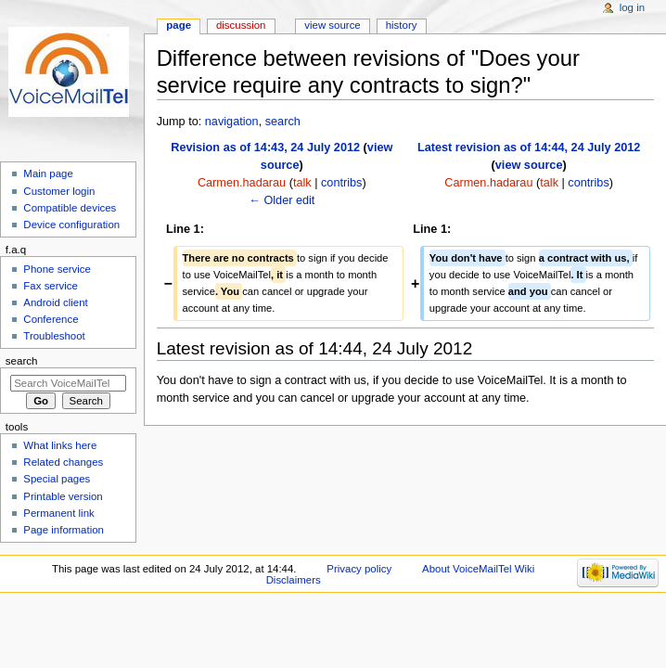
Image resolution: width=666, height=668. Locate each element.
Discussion (240, 25)
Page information (63, 529)
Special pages (56, 478)
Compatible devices (69, 207)
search (283, 121)
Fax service (50, 285)
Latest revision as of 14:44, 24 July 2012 (529, 147)
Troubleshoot (53, 335)
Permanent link (58, 513)
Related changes (63, 462)
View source (332, 25)
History (401, 25)
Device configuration (71, 224)
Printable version (62, 496)
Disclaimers (293, 579)
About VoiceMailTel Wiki (478, 568)
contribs (341, 182)
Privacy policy (359, 568)
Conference (50, 319)
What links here (59, 445)
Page (178, 25)
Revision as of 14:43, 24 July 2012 (265, 147)
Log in (632, 7)
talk (302, 182)
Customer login (59, 191)
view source (529, 165)
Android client (55, 302)
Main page (48, 173)
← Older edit (281, 200)
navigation (232, 121)
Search (22, 360)
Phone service (57, 269)
